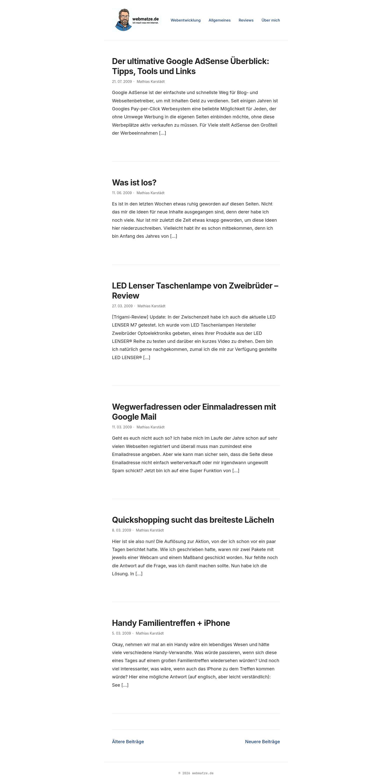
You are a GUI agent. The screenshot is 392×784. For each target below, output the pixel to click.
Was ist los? (134, 182)
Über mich (271, 20)
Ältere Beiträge (128, 741)
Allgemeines (220, 20)
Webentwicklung (186, 20)
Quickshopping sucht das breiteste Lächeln (193, 520)
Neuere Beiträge (262, 741)
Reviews (246, 20)
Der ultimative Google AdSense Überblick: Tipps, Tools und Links (190, 66)
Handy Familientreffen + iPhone (171, 623)
